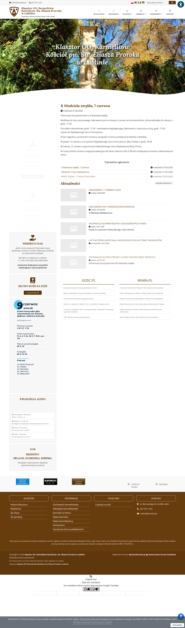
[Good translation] (87, 589)
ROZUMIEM (177, 625)
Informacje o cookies (102, 622)
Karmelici (140, 12)
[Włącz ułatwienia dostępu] (181, 4)
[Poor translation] (95, 589)
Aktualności (98, 12)
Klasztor (127, 12)
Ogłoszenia (113, 12)
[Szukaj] (172, 2)
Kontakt (170, 12)
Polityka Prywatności (82, 622)
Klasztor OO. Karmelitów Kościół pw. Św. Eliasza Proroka (31, 12)
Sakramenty (155, 12)
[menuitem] (98, 12)
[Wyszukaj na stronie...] (157, 2)
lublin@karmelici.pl (18, 2)
